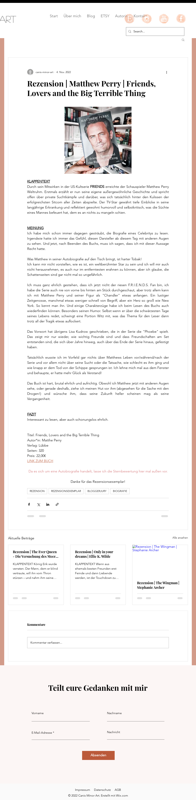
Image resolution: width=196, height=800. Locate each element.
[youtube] (164, 18)
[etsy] (129, 18)
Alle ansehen (180, 537)
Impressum (82, 790)
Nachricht (113, 732)
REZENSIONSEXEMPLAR (66, 491)
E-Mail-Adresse (42, 732)
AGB (118, 790)
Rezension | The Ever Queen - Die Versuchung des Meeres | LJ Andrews (36, 554)
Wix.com (122, 795)
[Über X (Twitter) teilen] (38, 504)
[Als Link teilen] (57, 504)
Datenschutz (102, 790)
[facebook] (181, 18)
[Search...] (154, 31)
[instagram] (146, 18)
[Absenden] (98, 755)
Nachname (114, 713)
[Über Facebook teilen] (29, 504)
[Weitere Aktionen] (166, 72)
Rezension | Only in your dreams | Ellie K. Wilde (94, 554)
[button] (183, 39)
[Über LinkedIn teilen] (48, 504)
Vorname (38, 713)
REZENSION (37, 491)
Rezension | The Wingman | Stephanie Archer (158, 585)
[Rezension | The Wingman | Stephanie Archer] (160, 560)
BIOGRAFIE (120, 491)
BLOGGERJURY (96, 491)
